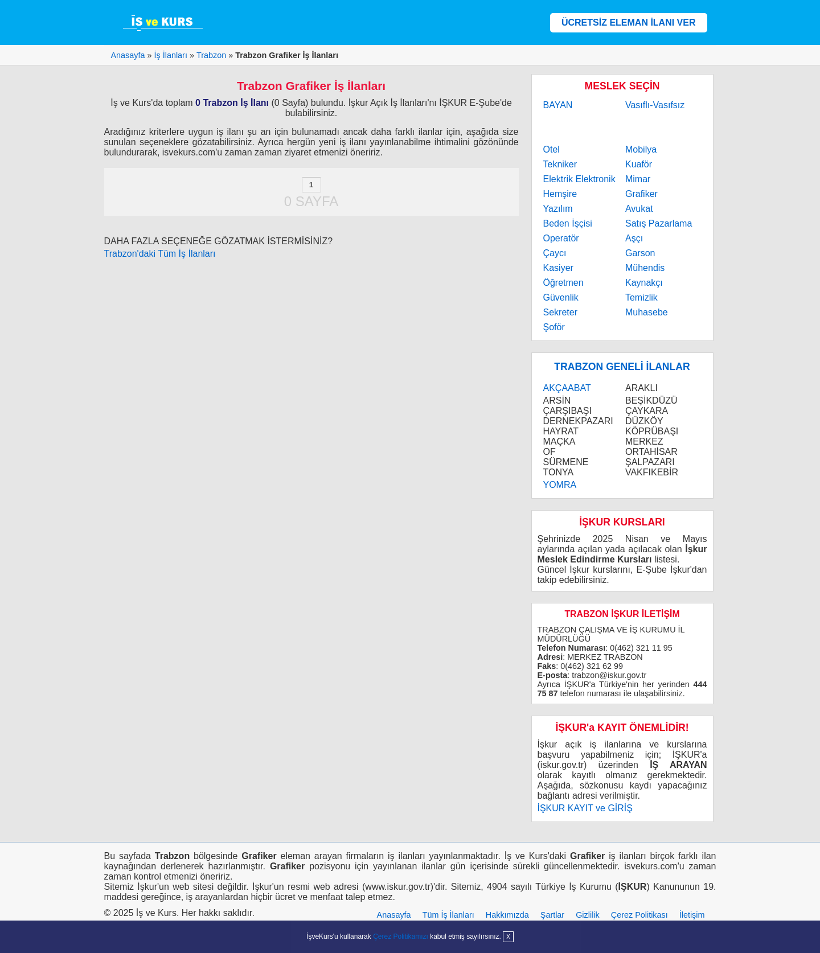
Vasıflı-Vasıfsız (654, 105)
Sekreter (560, 312)
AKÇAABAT (567, 388)
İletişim (692, 914)
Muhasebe (646, 312)
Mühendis (645, 268)
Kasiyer (558, 268)
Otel (551, 149)
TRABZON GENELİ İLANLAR (622, 366)
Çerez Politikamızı (400, 936)
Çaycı (555, 253)
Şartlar (552, 914)
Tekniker (560, 164)
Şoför (554, 327)
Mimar (637, 179)
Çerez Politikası (639, 914)
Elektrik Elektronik (579, 179)
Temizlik (641, 297)
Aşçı (634, 238)
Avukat (639, 208)
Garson (640, 253)
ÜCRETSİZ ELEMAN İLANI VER (628, 22)
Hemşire (560, 194)
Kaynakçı (644, 282)
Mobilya (641, 149)
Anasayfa (394, 914)
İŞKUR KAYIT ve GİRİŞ (585, 808)
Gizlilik (588, 914)
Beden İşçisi (567, 223)
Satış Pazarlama (658, 223)
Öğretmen (563, 282)
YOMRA (560, 485)
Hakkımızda (507, 914)
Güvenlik (561, 297)
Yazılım (558, 208)
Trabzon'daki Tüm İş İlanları (160, 253)
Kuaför (638, 164)
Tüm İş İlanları (448, 914)
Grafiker (641, 194)
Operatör (561, 238)
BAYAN (558, 105)
